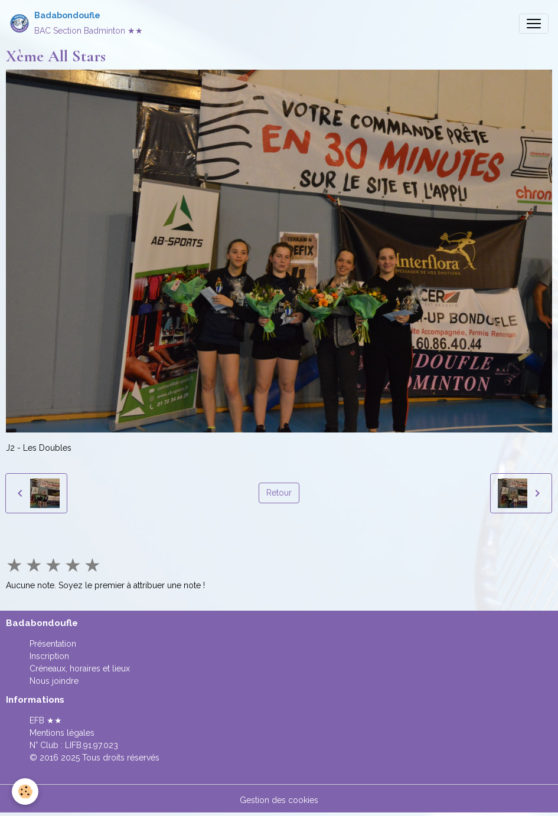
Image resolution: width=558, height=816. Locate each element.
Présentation (53, 643)
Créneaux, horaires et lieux (80, 668)
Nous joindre (54, 681)
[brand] (76, 23)
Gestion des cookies (279, 800)
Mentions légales (62, 733)
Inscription (49, 656)
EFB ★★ (46, 720)
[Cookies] (25, 791)
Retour (279, 492)
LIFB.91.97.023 (91, 745)
